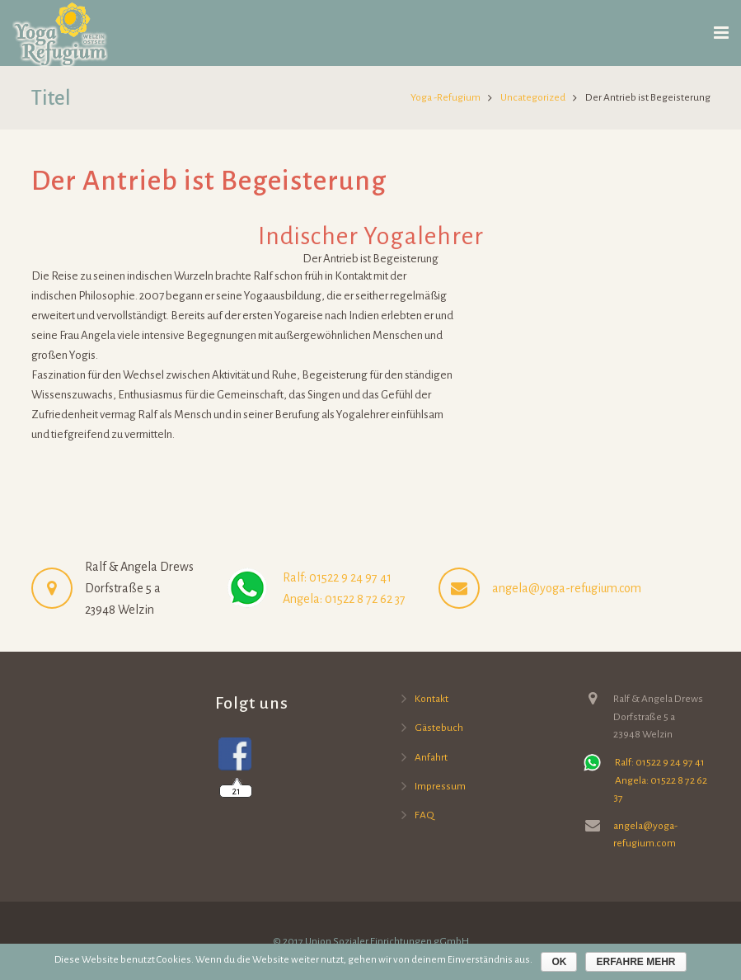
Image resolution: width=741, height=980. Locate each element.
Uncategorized (532, 97)
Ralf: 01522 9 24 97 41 (336, 577)
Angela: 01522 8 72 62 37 (343, 598)
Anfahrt (431, 757)
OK (558, 962)
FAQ (424, 815)
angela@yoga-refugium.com (566, 588)
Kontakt (431, 698)
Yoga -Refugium (445, 97)
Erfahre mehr (635, 962)
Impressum (440, 786)
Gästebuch (439, 727)
